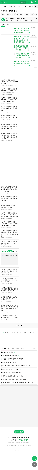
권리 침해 (13, 440)
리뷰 (32, 14)
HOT (5, 6)
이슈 (10, 6)
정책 (8, 14)
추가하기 (10, 251)
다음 (25, 332)
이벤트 (26, 14)
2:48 (34, 348)
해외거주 (20, 20)
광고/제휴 (22, 437)
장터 (29, 6)
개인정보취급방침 (22, 440)
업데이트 (12, 11)
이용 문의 (15, 437)
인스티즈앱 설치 (19, 432)
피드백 (13, 14)
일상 (15, 6)
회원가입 (23, 2)
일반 (3, 14)
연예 (19, 6)
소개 (9, 437)
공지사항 (4, 11)
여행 (7, 20)
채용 (27, 437)
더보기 (15, 251)
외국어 (13, 20)
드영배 (24, 6)
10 (20, 332)
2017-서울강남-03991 (20, 445)
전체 (3, 25)
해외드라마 (28, 20)
